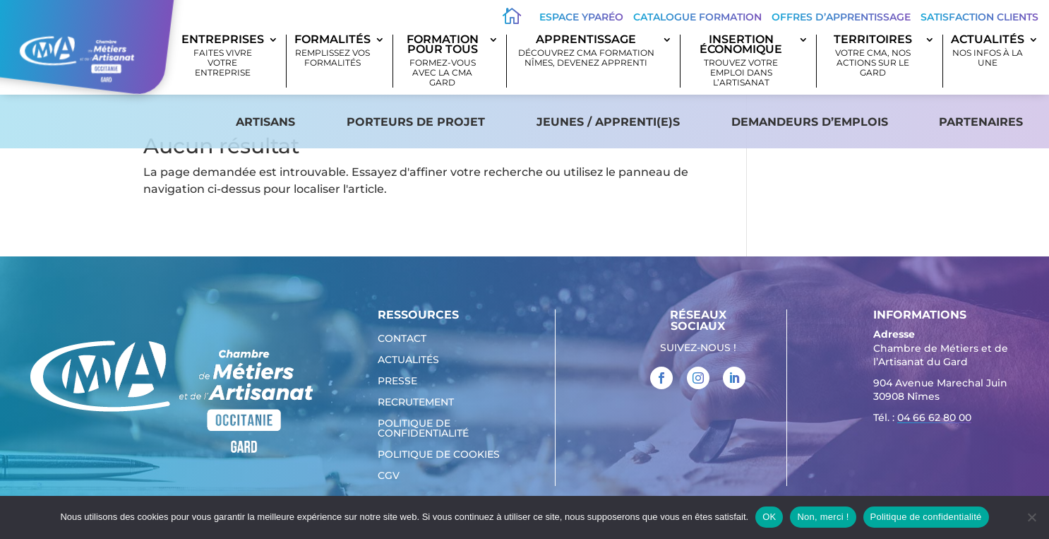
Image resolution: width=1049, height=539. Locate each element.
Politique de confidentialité (423, 428)
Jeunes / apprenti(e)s (608, 122)
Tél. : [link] (922, 419)
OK (769, 516)
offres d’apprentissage (841, 17)
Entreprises (222, 56)
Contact (402, 339)
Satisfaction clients (979, 17)
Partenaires (981, 122)
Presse (397, 381)
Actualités (987, 51)
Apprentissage (586, 51)
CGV (389, 476)
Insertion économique (741, 61)
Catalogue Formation (697, 17)
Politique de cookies (439, 455)
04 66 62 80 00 (934, 417)
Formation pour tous (442, 61)
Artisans (265, 122)
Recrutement (416, 402)
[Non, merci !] (1031, 517)
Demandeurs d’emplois (809, 122)
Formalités (332, 51)
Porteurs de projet (416, 122)
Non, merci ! (823, 516)
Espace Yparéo (581, 17)
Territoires (873, 56)
